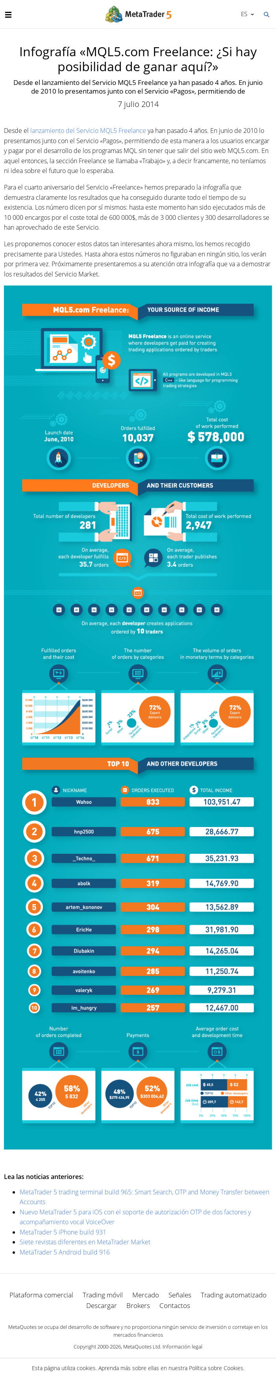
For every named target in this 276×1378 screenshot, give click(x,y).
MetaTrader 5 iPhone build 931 (63, 1232)
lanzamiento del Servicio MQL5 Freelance (88, 130)
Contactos (174, 1305)
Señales (180, 1294)
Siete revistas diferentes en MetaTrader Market (85, 1242)
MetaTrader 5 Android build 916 (65, 1252)
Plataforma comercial (41, 1294)
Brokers (138, 1305)
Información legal (182, 1346)
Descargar (101, 1305)
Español (243, 14)
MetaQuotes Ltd (141, 1346)
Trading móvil (103, 1294)
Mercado (145, 1294)
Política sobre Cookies (216, 1368)
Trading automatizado (234, 1294)
